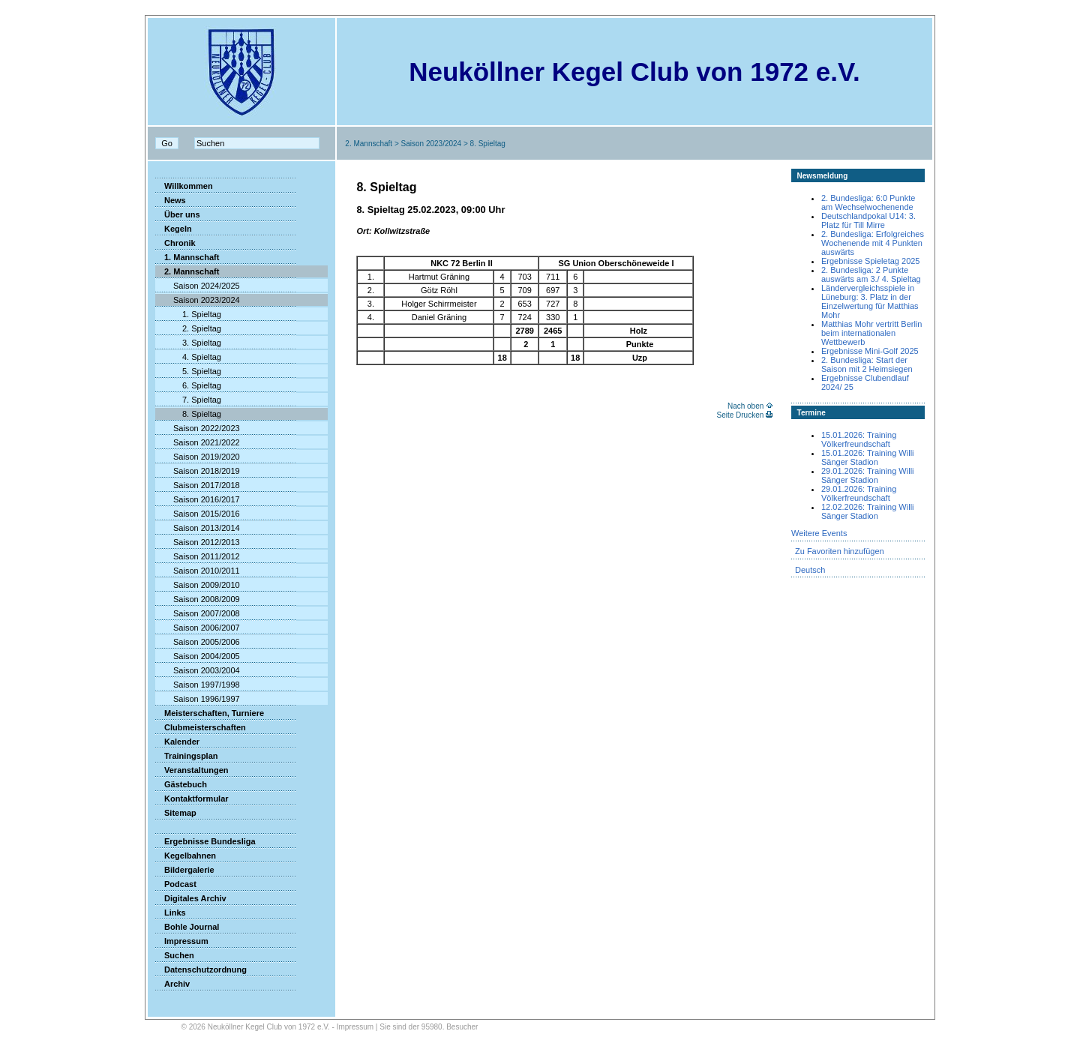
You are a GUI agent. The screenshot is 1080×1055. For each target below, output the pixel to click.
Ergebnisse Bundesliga (205, 841)
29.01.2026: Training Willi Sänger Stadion (867, 475)
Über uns (177, 214)
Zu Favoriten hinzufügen (839, 551)
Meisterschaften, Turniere (209, 713)
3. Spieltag (188, 342)
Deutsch (810, 569)
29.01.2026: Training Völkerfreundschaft (858, 493)
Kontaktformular (192, 798)
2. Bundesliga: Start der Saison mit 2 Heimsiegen (867, 364)
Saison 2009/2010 (197, 584)
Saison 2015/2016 (197, 513)
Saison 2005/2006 (197, 641)
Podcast (175, 884)
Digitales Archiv (190, 898)
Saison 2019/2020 (197, 456)
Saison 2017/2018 (197, 485)
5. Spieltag (188, 371)
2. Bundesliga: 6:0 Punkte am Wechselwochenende (868, 202)
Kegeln (173, 228)
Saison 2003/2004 (197, 670)
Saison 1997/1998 (197, 684)
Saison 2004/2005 (197, 656)
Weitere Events (819, 533)
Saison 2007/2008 (197, 613)
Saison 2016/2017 (197, 499)
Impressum (181, 941)
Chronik (175, 242)
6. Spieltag (188, 385)
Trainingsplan (186, 755)
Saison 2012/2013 (197, 542)
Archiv (172, 983)
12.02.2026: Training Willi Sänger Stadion (867, 511)
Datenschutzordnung (201, 969)
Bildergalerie (184, 869)
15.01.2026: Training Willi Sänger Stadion (867, 457)
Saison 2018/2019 (197, 470)
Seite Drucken (740, 415)
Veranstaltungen (192, 770)
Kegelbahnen (185, 855)
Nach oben (746, 406)
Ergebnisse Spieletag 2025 (870, 260)
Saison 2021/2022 (197, 442)
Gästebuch (181, 784)
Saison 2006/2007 (197, 627)
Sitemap (175, 812)
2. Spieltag (188, 328)
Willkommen (184, 185)
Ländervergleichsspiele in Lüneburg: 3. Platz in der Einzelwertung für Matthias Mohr (870, 301)
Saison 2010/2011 (197, 570)
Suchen (174, 955)
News (170, 200)
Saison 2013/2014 (197, 527)
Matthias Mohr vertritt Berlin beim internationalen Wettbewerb (871, 332)
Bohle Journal (187, 926)
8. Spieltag (188, 413)
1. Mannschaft (187, 257)
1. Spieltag (188, 314)
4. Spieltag (188, 356)
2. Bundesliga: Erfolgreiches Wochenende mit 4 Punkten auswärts (872, 242)
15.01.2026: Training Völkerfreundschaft (858, 439)
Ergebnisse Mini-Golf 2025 (870, 350)
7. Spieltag (188, 399)
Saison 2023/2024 (431, 143)
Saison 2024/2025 (197, 285)
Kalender (177, 741)
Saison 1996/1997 (197, 698)
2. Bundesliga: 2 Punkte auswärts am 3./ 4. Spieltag (871, 274)
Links (170, 912)
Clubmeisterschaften (200, 727)
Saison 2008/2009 (197, 599)
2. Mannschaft (368, 143)
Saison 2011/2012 (197, 556)
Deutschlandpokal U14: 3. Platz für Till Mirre (868, 220)
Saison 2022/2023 (197, 428)
